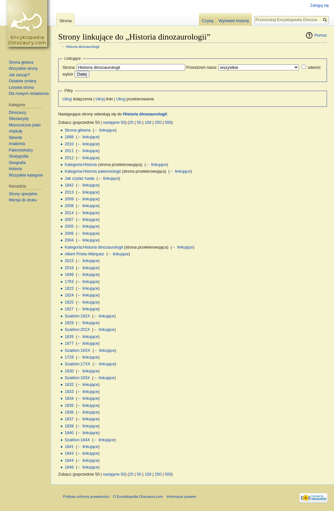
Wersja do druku (23, 200)
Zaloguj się (319, 5)
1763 (69, 281)
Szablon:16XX (77, 350)
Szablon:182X (77, 316)
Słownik (15, 137)
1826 (69, 336)
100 (148, 122)
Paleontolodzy (21, 150)
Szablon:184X (77, 440)
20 (131, 122)
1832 (69, 384)
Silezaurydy (19, 118)
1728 (69, 357)
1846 (69, 467)
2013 (69, 192)
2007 (69, 219)
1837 (69, 419)
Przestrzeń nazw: (201, 67)
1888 (69, 137)
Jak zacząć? (19, 75)
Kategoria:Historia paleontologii (93, 171)
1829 (69, 323)
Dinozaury (17, 112)
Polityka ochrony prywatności (86, 496)
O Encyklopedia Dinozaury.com (138, 496)
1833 (69, 391)
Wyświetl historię (234, 20)
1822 (69, 288)
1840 (69, 433)
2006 (69, 233)
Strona (65, 20)
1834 (69, 398)
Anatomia (17, 143)
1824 (69, 295)
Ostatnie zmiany (22, 81)
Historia (15, 169)
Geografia (17, 162)
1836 (69, 412)
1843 (69, 453)
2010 (69, 144)
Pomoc (320, 35)
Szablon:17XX (77, 364)
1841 (69, 446)
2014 (69, 213)
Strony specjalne (23, 194)
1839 (69, 426)
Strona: (69, 67)
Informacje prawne (181, 496)
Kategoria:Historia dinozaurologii (94, 247)
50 (139, 122)
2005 (69, 226)
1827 (69, 309)
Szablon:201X (77, 329)
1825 (69, 302)
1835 (69, 405)
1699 (69, 274)
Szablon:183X (77, 378)
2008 (69, 206)
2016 (69, 268)
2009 (69, 199)
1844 (69, 460)
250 (158, 122)
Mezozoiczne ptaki (25, 125)
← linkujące (104, 130)
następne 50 (114, 122)
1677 (69, 343)
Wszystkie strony (23, 68)
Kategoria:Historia (81, 164)
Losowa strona (21, 87)
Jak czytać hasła (79, 178)
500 (168, 122)
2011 (69, 151)
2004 (69, 240)
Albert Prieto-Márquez (84, 254)
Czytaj (207, 20)
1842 (69, 185)
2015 (69, 261)
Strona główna (78, 130)
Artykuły (16, 131)
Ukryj (67, 99)
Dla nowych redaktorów (29, 93)
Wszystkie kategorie (26, 175)
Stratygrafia (18, 156)
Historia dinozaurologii (82, 47)
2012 (69, 158)
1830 (69, 371)
